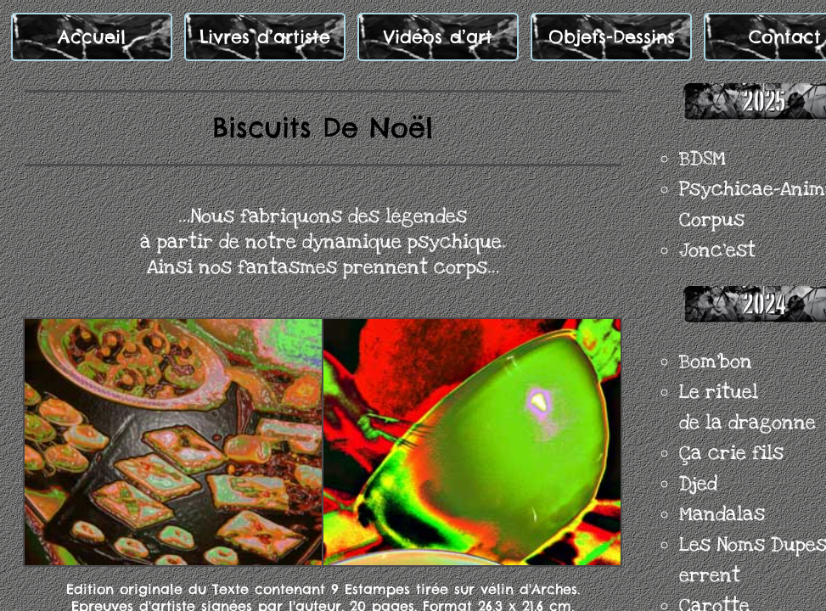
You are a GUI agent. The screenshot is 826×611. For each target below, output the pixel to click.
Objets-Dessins (611, 36)
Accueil (92, 36)
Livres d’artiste (264, 36)
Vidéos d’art (438, 36)
